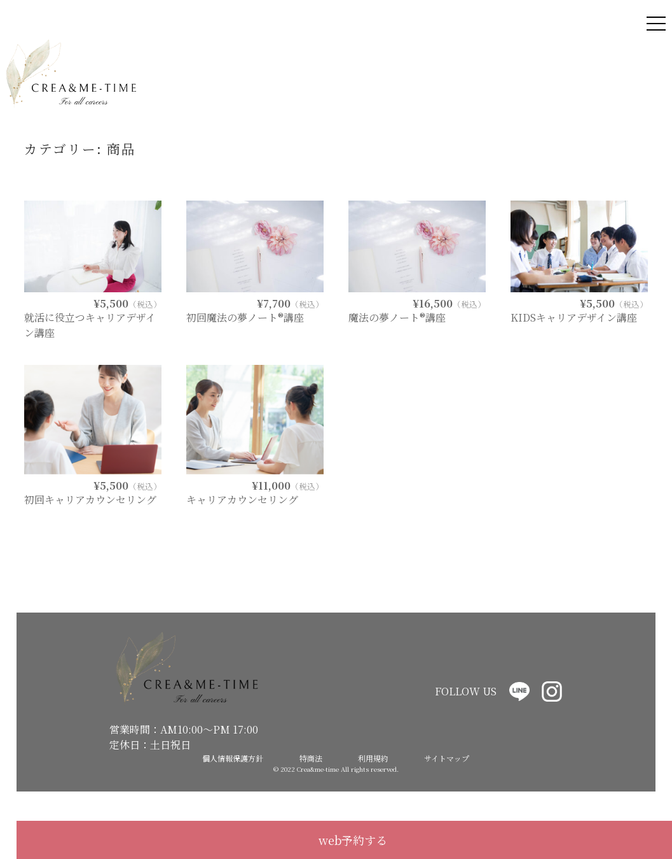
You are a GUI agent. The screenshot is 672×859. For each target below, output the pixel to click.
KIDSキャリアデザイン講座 (574, 317)
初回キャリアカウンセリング (90, 499)
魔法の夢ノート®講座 (397, 317)
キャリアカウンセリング (242, 499)
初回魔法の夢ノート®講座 (245, 317)
